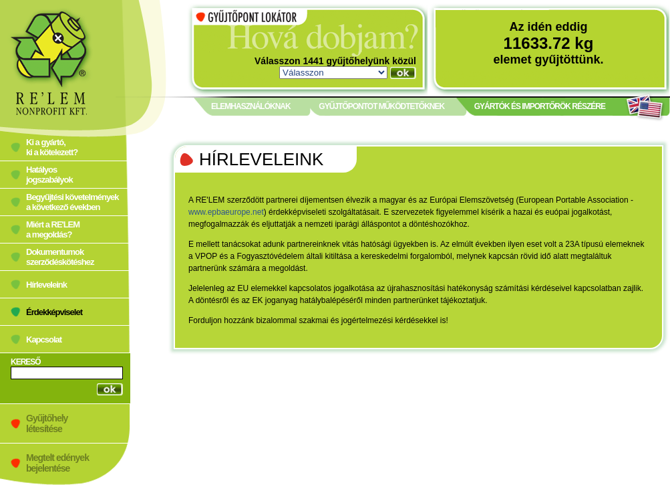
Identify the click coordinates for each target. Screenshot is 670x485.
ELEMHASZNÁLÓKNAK (251, 106)
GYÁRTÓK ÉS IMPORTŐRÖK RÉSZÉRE (539, 106)
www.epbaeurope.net (226, 212)
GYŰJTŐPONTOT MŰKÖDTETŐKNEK (381, 106)
